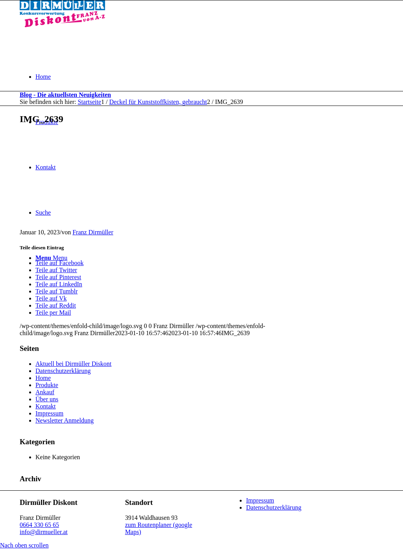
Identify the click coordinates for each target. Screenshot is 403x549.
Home (43, 378)
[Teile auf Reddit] (55, 305)
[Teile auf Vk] (51, 298)
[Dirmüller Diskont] (62, 25)
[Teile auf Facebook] (59, 263)
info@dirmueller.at (44, 532)
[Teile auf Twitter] (56, 270)
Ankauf (44, 392)
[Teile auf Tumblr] (56, 291)
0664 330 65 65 (39, 524)
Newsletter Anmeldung (64, 420)
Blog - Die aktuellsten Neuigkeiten (65, 94)
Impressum (49, 413)
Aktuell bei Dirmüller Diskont (73, 363)
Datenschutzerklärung (63, 370)
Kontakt (45, 406)
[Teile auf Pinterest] (58, 277)
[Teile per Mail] (53, 312)
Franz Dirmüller (92, 232)
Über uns (46, 399)
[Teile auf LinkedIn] (58, 284)
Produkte (46, 385)
